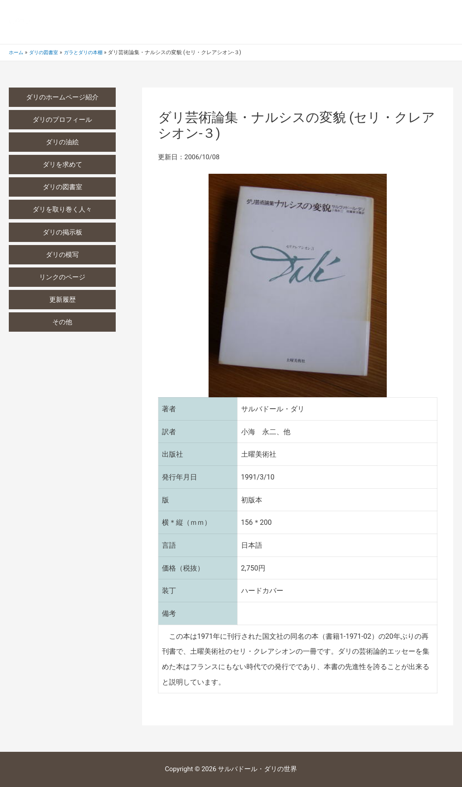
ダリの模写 (62, 256)
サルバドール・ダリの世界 (131, 22)
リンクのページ (62, 278)
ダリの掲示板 (62, 233)
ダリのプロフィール (62, 120)
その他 (62, 324)
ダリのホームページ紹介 (62, 97)
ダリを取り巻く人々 (62, 210)
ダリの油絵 (62, 142)
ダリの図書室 (62, 188)
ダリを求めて (62, 165)
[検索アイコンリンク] (449, 22)
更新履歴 (62, 301)
